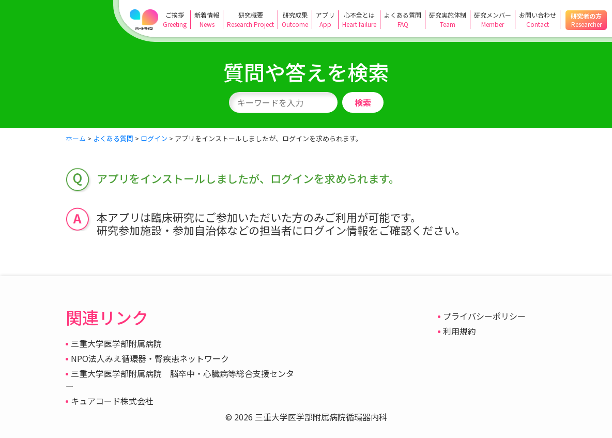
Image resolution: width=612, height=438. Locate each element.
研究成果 (295, 19)
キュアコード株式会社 (112, 401)
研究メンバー (492, 19)
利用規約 (459, 331)
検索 (363, 102)
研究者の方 (586, 20)
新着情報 (206, 19)
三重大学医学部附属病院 (116, 343)
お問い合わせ (537, 19)
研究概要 (250, 19)
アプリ (325, 19)
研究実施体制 (447, 19)
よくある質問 (402, 19)
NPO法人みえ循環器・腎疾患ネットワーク (150, 358)
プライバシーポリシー (484, 316)
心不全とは (359, 19)
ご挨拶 (175, 19)
